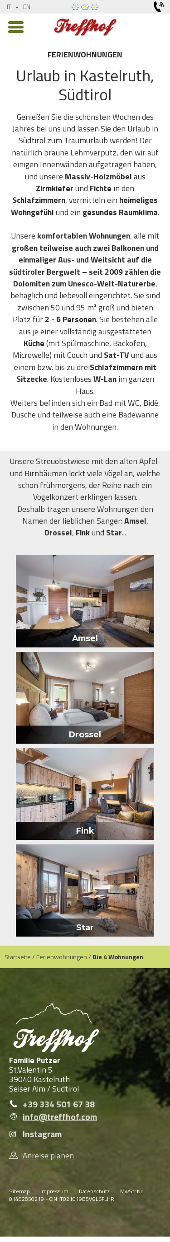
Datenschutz (94, 1191)
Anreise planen (48, 1155)
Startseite (18, 956)
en (26, 6)
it (9, 6)
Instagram (42, 1134)
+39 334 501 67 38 (59, 1104)
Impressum (54, 1191)
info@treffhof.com (60, 1117)
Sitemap (19, 1191)
